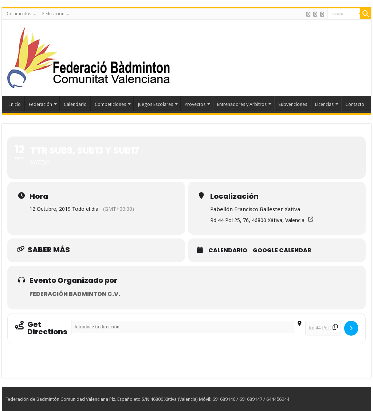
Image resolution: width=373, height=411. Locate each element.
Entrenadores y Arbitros (242, 104)
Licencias (324, 104)
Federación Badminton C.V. (75, 294)
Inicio (15, 104)
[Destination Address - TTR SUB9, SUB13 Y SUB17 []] (323, 328)
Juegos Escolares (155, 104)
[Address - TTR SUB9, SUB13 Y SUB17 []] (182, 327)
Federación (53, 13)
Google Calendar (282, 250)
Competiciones (110, 104)
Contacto (354, 104)
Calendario (75, 104)
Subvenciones (292, 104)
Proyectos (195, 104)
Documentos (18, 13)
